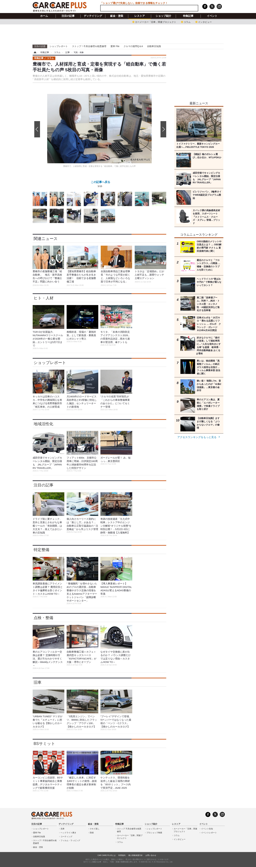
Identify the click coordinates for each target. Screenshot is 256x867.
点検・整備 (43, 617)
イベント (212, 16)
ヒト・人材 (44, 298)
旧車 (37, 682)
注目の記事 (68, 16)
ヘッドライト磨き (68, 833)
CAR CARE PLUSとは (106, 855)
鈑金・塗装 (116, 16)
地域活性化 (43, 424)
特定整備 (41, 549)
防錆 (92, 833)
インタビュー (205, 22)
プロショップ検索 (154, 833)
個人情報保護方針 (135, 855)
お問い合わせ (150, 855)
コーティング (66, 836)
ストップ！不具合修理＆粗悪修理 (89, 46)
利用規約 (122, 855)
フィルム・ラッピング (70, 840)
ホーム (44, 16)
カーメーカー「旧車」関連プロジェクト (155, 22)
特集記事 (188, 16)
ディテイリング (93, 16)
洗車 (62, 829)
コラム (187, 22)
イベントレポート (209, 833)
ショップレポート (58, 46)
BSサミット (44, 743)
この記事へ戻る (100, 184)
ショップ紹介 (163, 16)
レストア (139, 16)
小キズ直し (95, 829)
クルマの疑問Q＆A (133, 46)
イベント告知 (207, 829)
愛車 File (115, 46)
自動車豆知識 (154, 46)
